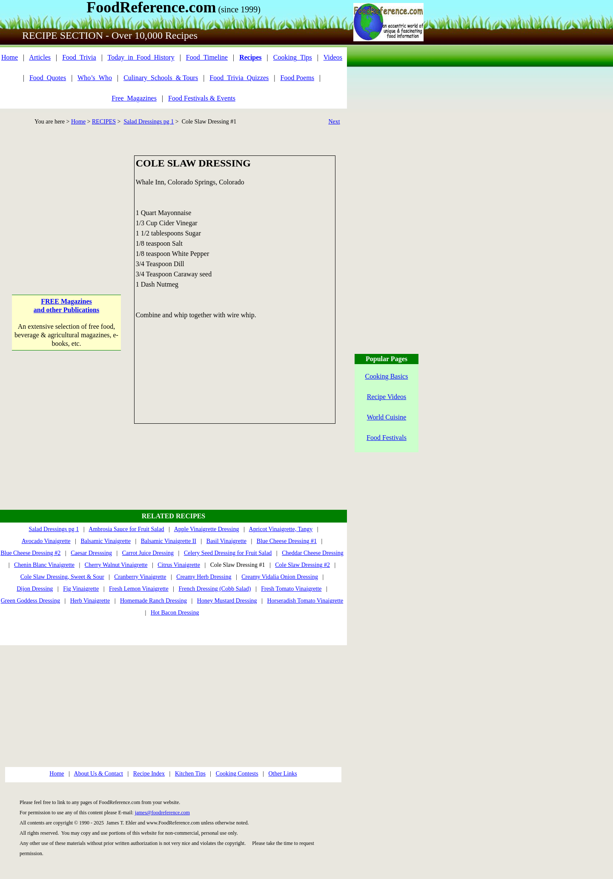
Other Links (282, 773)
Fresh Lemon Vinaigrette (139, 589)
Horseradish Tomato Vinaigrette (305, 600)
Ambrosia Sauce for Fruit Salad (126, 529)
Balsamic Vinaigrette (105, 541)
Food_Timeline (207, 57)
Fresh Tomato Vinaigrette (291, 589)
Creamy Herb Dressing (203, 577)
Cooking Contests (237, 773)
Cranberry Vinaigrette (140, 577)
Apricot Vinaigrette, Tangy (281, 529)
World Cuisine (386, 417)
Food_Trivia (79, 57)
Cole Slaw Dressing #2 (302, 565)
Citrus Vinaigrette (179, 565)
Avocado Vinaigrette (46, 541)
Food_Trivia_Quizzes (239, 77)
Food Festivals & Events (201, 98)
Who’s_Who (94, 77)
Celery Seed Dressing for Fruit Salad (228, 553)
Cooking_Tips (292, 57)
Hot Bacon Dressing (175, 612)
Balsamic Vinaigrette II (168, 541)
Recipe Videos (387, 396)
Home (9, 57)
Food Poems (298, 77)
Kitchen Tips (190, 773)
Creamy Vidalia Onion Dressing (279, 577)
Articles (40, 57)
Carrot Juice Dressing (148, 553)
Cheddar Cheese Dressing (313, 553)
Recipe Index (149, 773)
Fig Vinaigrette (81, 589)
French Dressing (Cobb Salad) (214, 589)
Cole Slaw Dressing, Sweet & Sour (62, 577)
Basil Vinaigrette (226, 541)
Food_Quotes (47, 77)
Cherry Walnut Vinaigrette (116, 565)
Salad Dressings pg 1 (148, 121)
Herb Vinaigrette (90, 600)
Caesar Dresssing (91, 553)
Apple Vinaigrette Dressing (206, 529)
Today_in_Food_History (141, 57)
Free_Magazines (134, 98)
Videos (333, 57)
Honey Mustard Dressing (227, 600)
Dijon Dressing (35, 589)
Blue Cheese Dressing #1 (287, 541)
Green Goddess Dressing (30, 600)
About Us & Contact (98, 773)
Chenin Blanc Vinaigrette (44, 565)
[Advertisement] (66, 208)
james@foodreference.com (162, 813)
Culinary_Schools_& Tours (160, 77)
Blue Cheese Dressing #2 (30, 553)
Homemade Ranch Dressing (153, 600)
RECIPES (104, 121)
